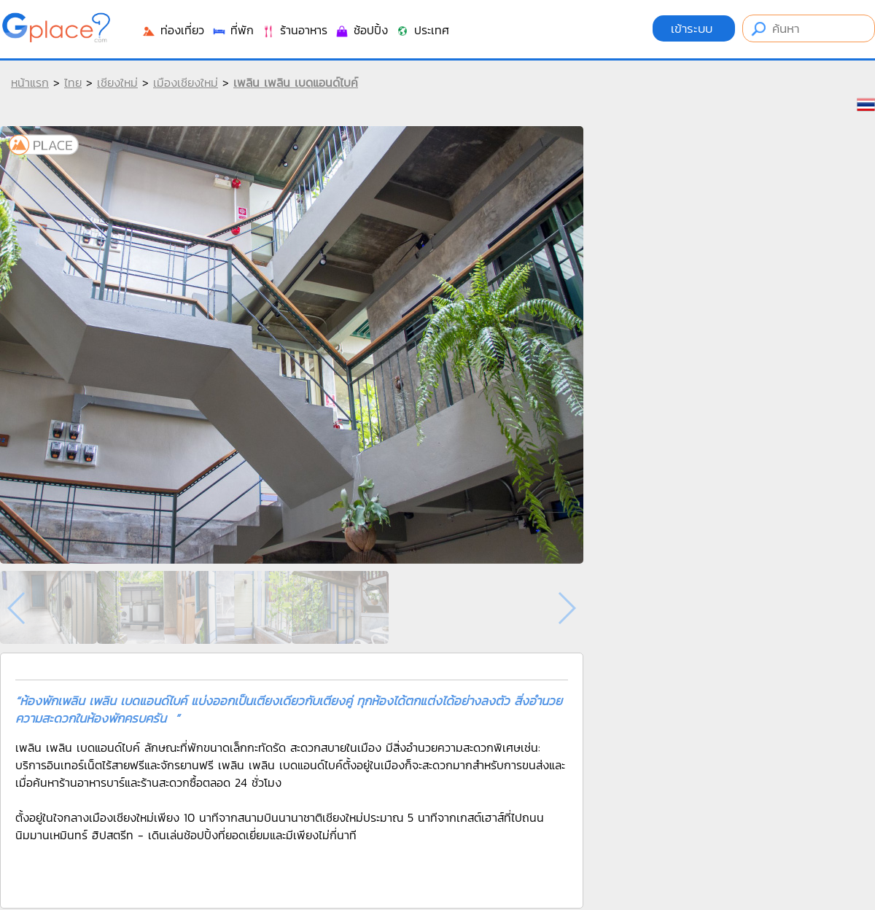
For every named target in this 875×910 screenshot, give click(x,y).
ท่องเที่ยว (172, 30)
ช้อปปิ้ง (361, 30)
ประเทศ (422, 30)
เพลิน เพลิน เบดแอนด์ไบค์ (295, 82)
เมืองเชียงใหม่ (185, 82)
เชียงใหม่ (117, 82)
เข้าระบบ (694, 28)
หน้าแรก (30, 82)
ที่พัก (232, 30)
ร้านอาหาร (294, 30)
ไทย (73, 82)
